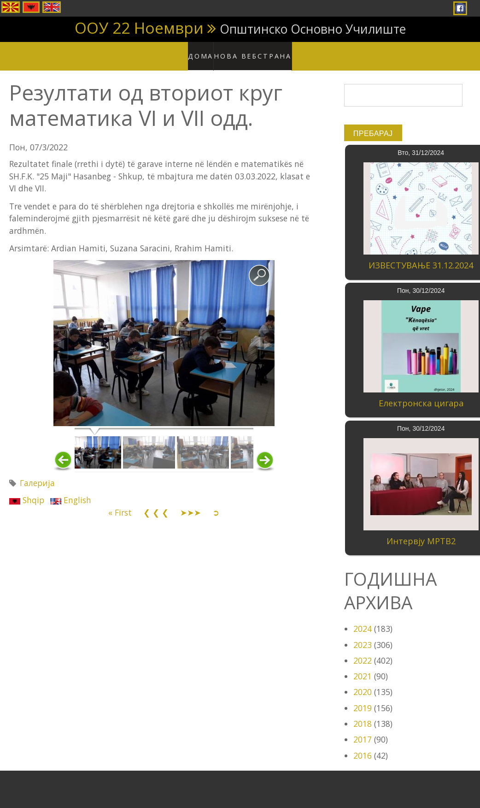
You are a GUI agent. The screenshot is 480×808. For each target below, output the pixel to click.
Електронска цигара (421, 394)
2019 (362, 698)
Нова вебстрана (255, 51)
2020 (362, 683)
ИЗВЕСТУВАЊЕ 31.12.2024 (421, 256)
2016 (362, 746)
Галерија (37, 474)
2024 (362, 619)
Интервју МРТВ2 (421, 531)
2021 (362, 667)
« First (120, 503)
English (70, 491)
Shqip (26, 491)
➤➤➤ (190, 503)
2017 (362, 730)
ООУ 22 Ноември (139, 27)
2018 (362, 714)
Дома (207, 51)
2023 (362, 635)
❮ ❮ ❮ (156, 503)
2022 (362, 651)
